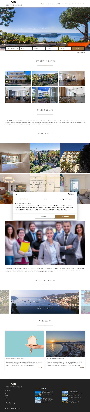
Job (6, 393)
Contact (74, 3)
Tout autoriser (65, 216)
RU (83, 3)
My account (68, 3)
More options (81, 52)
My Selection (60, 3)
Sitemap (7, 397)
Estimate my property (50, 3)
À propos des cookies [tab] (66, 199)
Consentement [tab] (24, 199)
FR (78, 3)
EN (80, 3)
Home (43, 3)
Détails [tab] (45, 199)
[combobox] (12, 48)
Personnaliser (44, 216)
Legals (6, 395)
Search (77, 48)
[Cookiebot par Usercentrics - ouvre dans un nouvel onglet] (69, 194)
